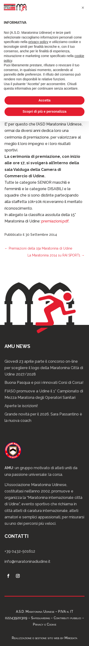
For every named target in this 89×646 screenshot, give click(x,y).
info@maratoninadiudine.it (27, 561)
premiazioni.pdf (55, 221)
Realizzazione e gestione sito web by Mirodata (44, 638)
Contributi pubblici (67, 618)
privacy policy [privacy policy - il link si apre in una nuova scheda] (38, 42)
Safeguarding (40, 618)
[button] (83, 7)
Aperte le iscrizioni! (21, 406)
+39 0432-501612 (20, 551)
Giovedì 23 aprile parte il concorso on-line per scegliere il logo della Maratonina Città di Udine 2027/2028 (44, 367)
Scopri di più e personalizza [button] (44, 111)
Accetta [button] (44, 100)
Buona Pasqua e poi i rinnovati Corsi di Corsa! (44, 382)
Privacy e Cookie (44, 624)
